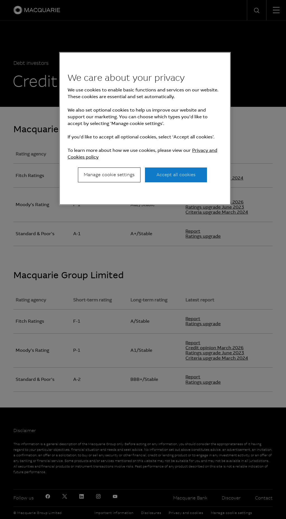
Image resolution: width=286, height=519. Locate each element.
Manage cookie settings (109, 175)
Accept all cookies (176, 175)
